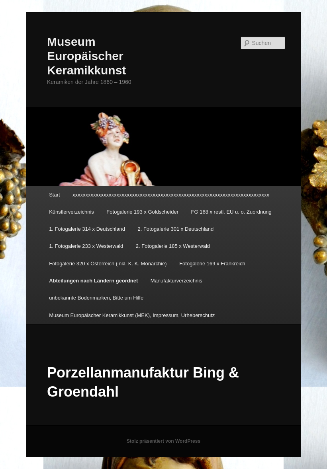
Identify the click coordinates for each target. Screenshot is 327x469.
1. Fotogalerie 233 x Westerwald (86, 246)
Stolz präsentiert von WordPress (163, 441)
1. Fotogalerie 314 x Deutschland (87, 229)
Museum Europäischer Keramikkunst (86, 56)
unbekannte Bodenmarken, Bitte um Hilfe (96, 298)
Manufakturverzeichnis (176, 281)
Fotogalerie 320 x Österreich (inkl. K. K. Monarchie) (108, 264)
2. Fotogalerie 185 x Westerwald (173, 246)
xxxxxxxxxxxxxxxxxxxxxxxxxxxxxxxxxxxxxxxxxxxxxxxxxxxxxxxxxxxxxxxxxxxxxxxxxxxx (170, 195)
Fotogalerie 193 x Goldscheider (142, 212)
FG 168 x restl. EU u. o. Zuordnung (231, 212)
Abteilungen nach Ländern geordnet (93, 281)
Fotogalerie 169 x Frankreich (212, 264)
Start (54, 195)
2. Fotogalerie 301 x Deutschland (175, 229)
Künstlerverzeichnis (71, 212)
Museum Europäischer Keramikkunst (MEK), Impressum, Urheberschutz (132, 315)
